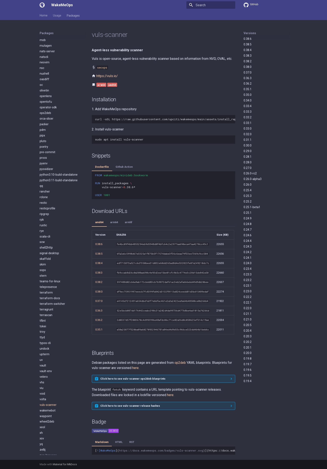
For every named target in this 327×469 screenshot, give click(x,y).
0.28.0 (248, 162)
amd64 (99, 222)
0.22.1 (248, 302)
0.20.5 (248, 325)
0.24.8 (248, 224)
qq (41, 166)
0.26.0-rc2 (250, 173)
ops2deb (45, 93)
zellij (42, 430)
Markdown (101, 442)
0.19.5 (248, 375)
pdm (43, 110)
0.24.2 (248, 252)
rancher (45, 172)
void (42, 374)
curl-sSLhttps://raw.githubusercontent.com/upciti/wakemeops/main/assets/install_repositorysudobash (165, 119)
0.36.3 (248, 78)
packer (44, 105)
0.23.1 (248, 285)
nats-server (47, 32)
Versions (250, 33)
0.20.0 (248, 353)
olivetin (44, 71)
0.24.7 (248, 229)
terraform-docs (50, 279)
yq (41, 424)
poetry (44, 127)
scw (42, 222)
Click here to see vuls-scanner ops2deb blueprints (132, 378)
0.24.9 (248, 218)
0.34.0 (248, 100)
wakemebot (47, 391)
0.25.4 (248, 190)
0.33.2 (248, 117)
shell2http (46, 228)
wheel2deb (47, 402)
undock (44, 329)
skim (43, 245)
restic (43, 183)
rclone (44, 178)
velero (44, 357)
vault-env (46, 352)
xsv (42, 419)
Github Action (124, 166)
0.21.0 (248, 319)
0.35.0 (248, 94)
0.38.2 (248, 61)
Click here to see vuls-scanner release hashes (130, 405)
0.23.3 (248, 274)
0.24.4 (248, 241)
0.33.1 (248, 123)
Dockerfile (102, 166)
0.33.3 (248, 111)
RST (131, 442)
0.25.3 (248, 196)
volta (43, 380)
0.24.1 (248, 257)
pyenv (44, 144)
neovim (44, 43)
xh (41, 413)
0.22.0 (248, 308)
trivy (42, 312)
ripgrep (44, 194)
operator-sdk (48, 88)
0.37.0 (248, 72)
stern (43, 256)
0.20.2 (248, 342)
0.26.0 (248, 184)
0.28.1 (248, 156)
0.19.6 (248, 369)
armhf (128, 222)
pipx (42, 116)
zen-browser (48, 436)
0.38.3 (248, 55)
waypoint (46, 397)
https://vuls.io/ (107, 76)
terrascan (46, 296)
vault (43, 346)
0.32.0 (248, 134)
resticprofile (47, 189)
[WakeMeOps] (42, 5)
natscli (44, 37)
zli (41, 441)
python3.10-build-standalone (59, 155)
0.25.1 (248, 212)
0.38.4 (248, 50)
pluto (43, 122)
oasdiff (44, 60)
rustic (43, 206)
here (135, 368)
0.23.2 (248, 280)
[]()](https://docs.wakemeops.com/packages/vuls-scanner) (165, 450)
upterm (44, 335)
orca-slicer (46, 99)
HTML (119, 442)
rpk (42, 200)
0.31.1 (248, 139)
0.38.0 (248, 67)
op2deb (180, 363)
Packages (73, 15)
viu (41, 368)
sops (43, 251)
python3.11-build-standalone (59, 161)
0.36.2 (248, 83)
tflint (43, 301)
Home (44, 15)
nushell (44, 54)
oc (41, 65)
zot (42, 447)
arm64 (114, 222)
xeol (42, 408)
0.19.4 (248, 381)
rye (42, 211)
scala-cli (45, 217)
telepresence (48, 267)
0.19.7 (248, 364)
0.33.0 (248, 128)
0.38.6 (248, 38)
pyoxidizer (46, 149)
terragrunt (46, 290)
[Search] (210, 5)
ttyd (42, 318)
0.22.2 (248, 297)
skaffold (45, 239)
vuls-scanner (48, 385)
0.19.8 (248, 358)
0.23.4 (248, 268)
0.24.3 (248, 246)
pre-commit (47, 133)
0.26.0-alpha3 (253, 179)
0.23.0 (248, 291)
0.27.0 (248, 168)
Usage (57, 15)
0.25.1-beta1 (252, 207)
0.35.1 (248, 89)
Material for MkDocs (65, 464)
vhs (42, 363)
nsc (42, 48)
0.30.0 (248, 145)
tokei (43, 307)
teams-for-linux (50, 262)
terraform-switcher (52, 284)
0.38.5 (248, 44)
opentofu (46, 82)
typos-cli (45, 323)
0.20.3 (248, 336)
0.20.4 (248, 330)
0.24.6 (248, 235)
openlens (46, 77)
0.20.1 (248, 347)
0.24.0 (248, 263)
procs (43, 138)
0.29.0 (248, 151)
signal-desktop (49, 234)
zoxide (44, 453)
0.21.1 (248, 313)
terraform (46, 273)
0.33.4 (248, 106)
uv (41, 340)
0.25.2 (248, 201)
